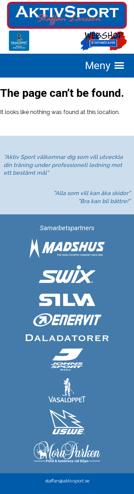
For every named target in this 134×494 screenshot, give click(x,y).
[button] (104, 65)
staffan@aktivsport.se (67, 480)
